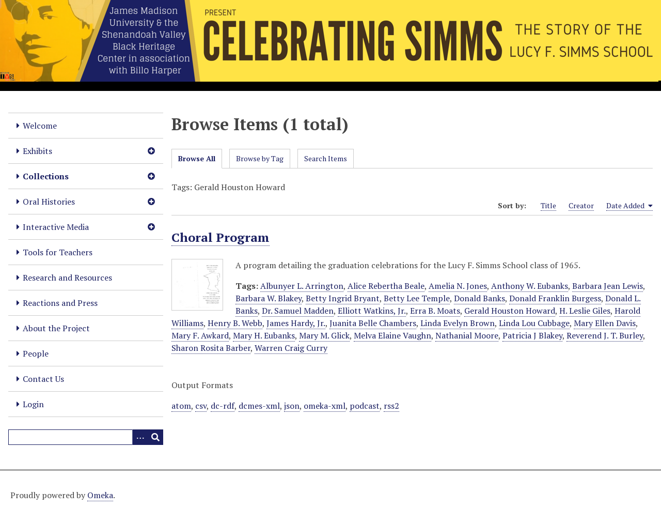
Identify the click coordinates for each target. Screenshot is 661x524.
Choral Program (220, 237)
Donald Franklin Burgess (555, 298)
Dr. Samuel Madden (298, 310)
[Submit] (155, 437)
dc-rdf (222, 405)
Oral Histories (49, 201)
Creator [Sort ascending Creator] (581, 205)
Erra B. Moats (435, 310)
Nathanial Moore (466, 335)
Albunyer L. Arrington (301, 285)
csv (201, 405)
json (292, 405)
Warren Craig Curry (291, 347)
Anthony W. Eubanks (529, 285)
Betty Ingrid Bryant (343, 298)
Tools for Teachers (57, 252)
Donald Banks (479, 298)
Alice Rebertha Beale (386, 285)
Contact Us (43, 378)
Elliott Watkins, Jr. (372, 310)
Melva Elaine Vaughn (392, 335)
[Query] (85, 437)
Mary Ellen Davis (605, 323)
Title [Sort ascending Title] (548, 205)
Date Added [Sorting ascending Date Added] (629, 206)
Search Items (325, 158)
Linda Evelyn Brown (457, 323)
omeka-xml (324, 405)
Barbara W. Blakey (268, 298)
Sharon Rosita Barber (210, 347)
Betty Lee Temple (417, 298)
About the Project (56, 328)
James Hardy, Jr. (295, 323)
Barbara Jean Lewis (607, 285)
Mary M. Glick (324, 335)
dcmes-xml (259, 405)
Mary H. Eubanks (264, 335)
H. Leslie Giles (584, 310)
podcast (365, 405)
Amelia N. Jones (458, 285)
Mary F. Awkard (200, 335)
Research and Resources (67, 277)
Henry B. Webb (235, 323)
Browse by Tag (260, 158)
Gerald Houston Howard (509, 310)
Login (33, 404)
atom (181, 405)
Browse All (196, 158)
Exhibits (37, 151)
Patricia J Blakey (532, 335)
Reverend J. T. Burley (604, 335)
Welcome (40, 125)
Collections (46, 176)
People (36, 353)
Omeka (100, 495)
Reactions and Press (60, 303)
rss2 (391, 405)
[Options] (140, 437)
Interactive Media (56, 227)
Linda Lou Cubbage (534, 323)
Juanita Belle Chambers (372, 323)
